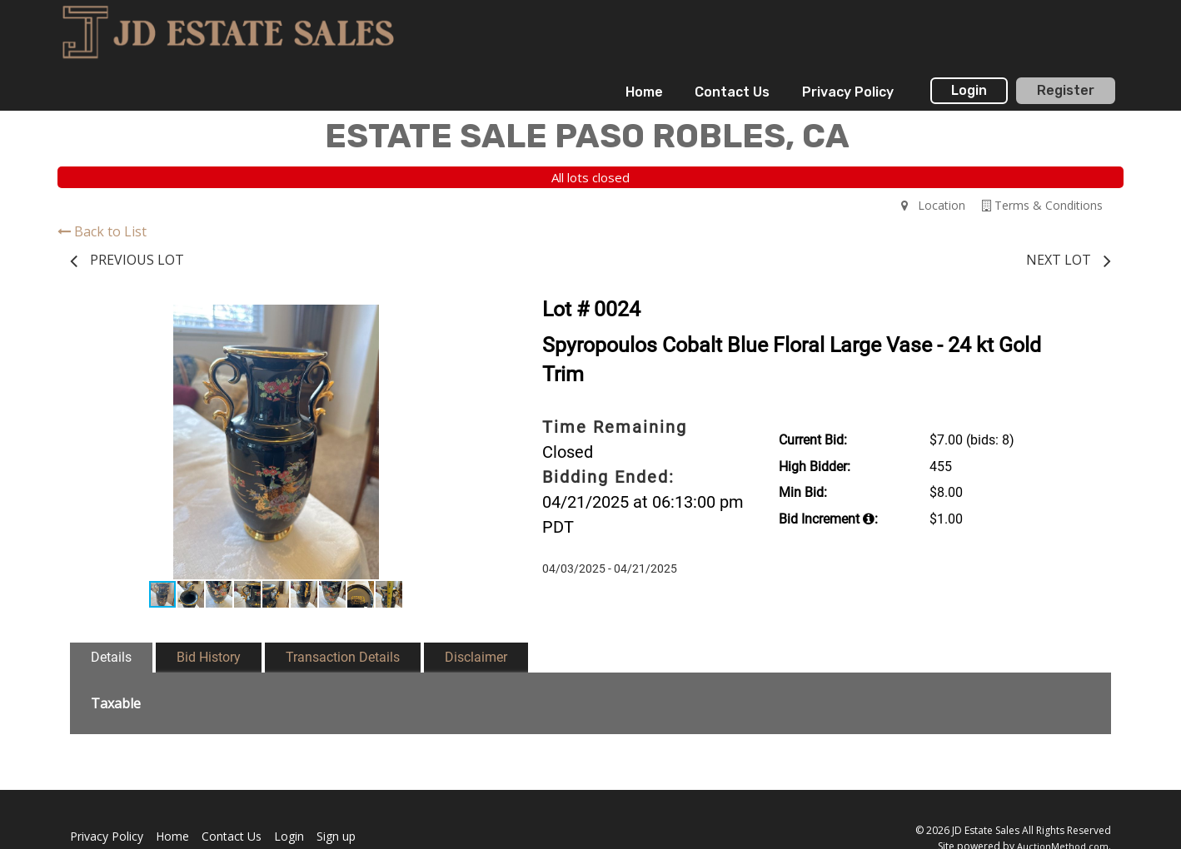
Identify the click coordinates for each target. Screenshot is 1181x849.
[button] (467, 319)
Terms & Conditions (1042, 205)
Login (969, 90)
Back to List (102, 231)
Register (1065, 90)
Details (111, 657)
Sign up (336, 836)
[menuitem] (644, 92)
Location (933, 205)
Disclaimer (476, 657)
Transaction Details (343, 657)
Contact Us (732, 92)
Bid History (209, 657)
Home (644, 92)
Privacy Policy (848, 92)
